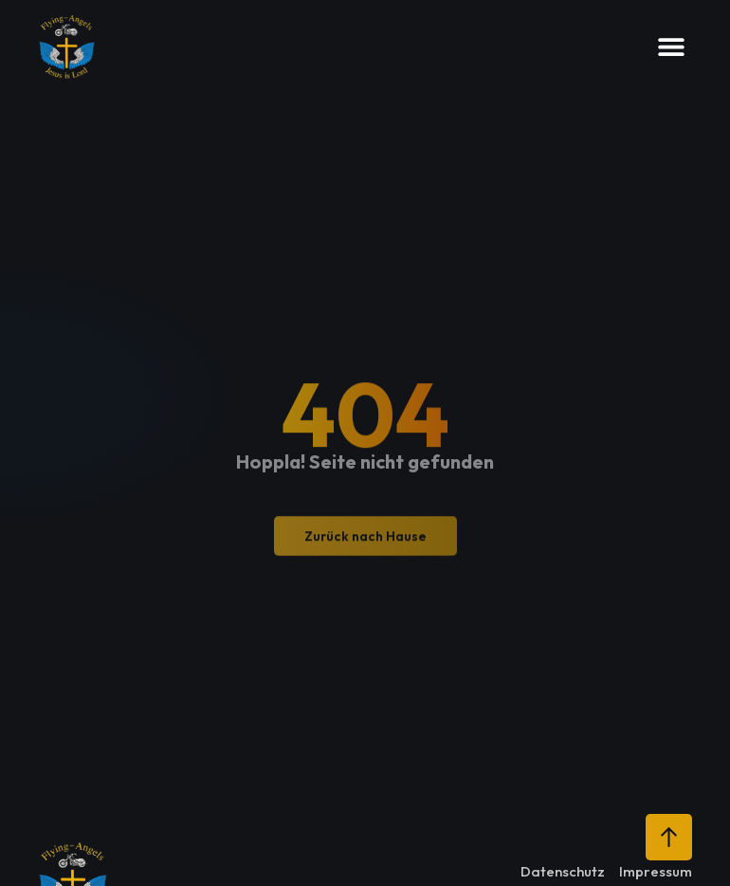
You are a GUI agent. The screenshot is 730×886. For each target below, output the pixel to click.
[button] (670, 47)
